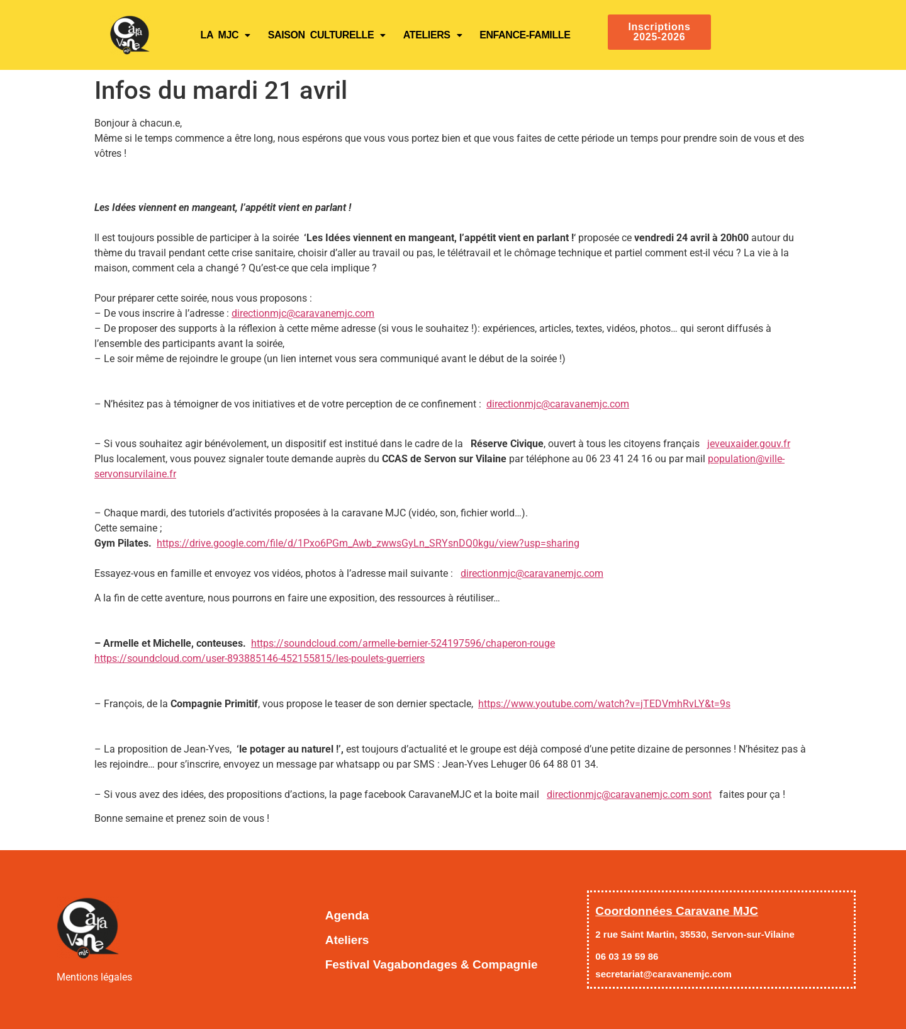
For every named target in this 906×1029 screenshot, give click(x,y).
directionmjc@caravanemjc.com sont (629, 794)
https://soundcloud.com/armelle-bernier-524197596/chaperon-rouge (403, 643)
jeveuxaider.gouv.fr (748, 444)
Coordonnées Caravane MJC (676, 911)
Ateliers (432, 35)
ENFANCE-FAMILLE (524, 35)
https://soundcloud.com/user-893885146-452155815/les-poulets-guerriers (259, 658)
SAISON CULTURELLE (327, 35)
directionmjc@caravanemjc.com (303, 313)
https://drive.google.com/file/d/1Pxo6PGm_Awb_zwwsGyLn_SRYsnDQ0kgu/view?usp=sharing (368, 543)
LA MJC (225, 35)
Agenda (347, 915)
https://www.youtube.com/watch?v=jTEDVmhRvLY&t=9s (604, 704)
